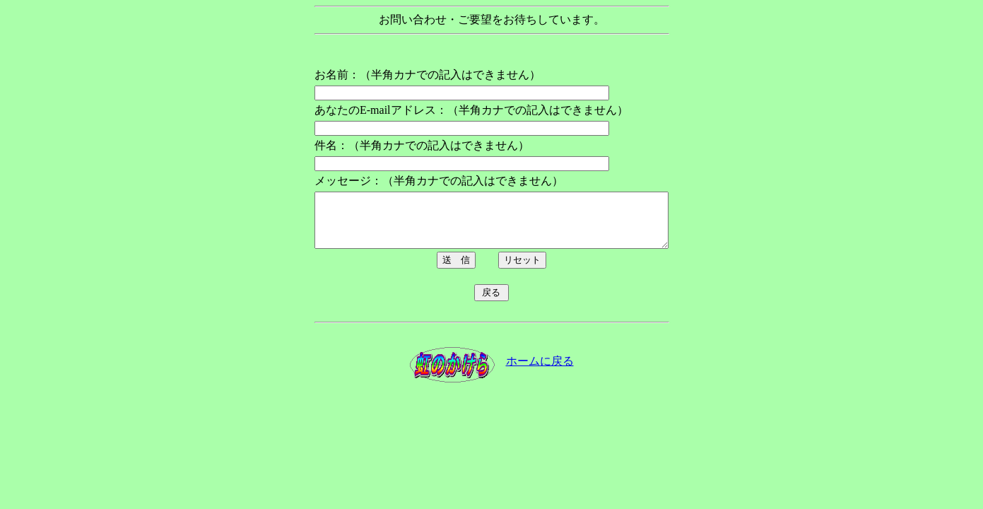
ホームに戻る (540, 371)
